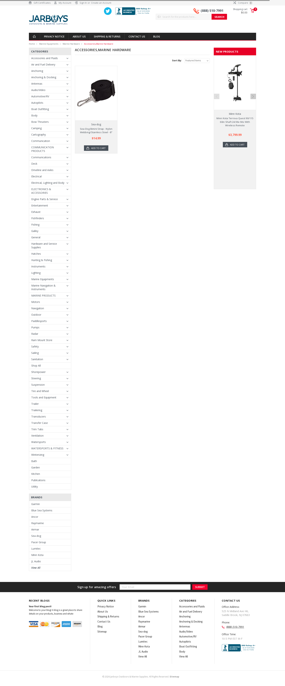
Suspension (38, 384)
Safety (35, 346)
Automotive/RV (40, 96)
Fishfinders (37, 218)
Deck (34, 163)
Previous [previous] (216, 96)
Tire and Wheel (40, 391)
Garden (35, 467)
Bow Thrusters (40, 122)
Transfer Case (39, 423)
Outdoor (36, 314)
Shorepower (38, 372)
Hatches (36, 253)
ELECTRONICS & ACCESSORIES (41, 190)
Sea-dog (36, 536)
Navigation (37, 308)
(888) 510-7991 (212, 10)
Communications (41, 157)
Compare (242, 2)
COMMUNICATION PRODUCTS (42, 149)
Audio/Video (38, 90)
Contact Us (137, 36)
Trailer (35, 403)
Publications (38, 480)
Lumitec (36, 548)
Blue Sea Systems (41, 510)
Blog (156, 36)
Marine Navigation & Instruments (43, 287)
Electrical (36, 176)
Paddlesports (39, 321)
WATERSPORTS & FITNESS (47, 448)
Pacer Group (38, 542)
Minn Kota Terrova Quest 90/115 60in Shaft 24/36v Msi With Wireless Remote (234, 122)
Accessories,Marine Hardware (98, 43)
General (35, 237)
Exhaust (36, 212)
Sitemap (102, 631)
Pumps (35, 327)
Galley (34, 231)
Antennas (36, 83)
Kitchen (35, 474)
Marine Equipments (48, 43)
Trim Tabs (37, 429)
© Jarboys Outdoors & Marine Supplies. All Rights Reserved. (140, 676)
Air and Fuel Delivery (43, 64)
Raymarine (37, 523)
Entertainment (39, 205)
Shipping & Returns (107, 36)
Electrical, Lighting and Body (47, 182)
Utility (34, 486)
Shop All (36, 365)
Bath (34, 461)
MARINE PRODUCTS (43, 295)
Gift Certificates (42, 2)
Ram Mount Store (41, 340)
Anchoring (37, 71)
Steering (36, 378)
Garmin (35, 504)
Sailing (35, 353)
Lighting (36, 273)
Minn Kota (37, 555)
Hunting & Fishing (41, 260)
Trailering (36, 410)
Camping (36, 128)
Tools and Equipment (43, 397)
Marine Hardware (71, 43)
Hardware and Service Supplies (44, 245)
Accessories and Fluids (44, 58)
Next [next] (253, 96)
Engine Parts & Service (44, 199)
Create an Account (101, 2)
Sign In (83, 2)
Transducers (38, 416)
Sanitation (37, 359)
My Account (65, 2)
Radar (34, 333)
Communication (40, 141)
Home (32, 43)
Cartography (38, 134)
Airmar (35, 529)
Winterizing (37, 454)
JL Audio (36, 561)
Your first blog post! (40, 606)
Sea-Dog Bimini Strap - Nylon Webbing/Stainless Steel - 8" (96, 130)
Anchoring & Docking (43, 77)
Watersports (38, 442)
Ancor (34, 516)
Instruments (38, 266)
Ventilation (37, 435)
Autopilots (37, 102)
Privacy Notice (54, 36)
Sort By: (177, 60)
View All (35, 567)
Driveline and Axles (42, 170)
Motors (35, 302)
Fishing (35, 224)
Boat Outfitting (40, 109)
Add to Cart (98, 148)
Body (34, 115)
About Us (79, 36)
